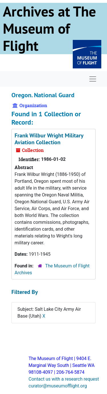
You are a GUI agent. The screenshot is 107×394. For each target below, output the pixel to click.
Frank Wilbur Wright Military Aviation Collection (49, 139)
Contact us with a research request (64, 379)
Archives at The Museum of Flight (49, 28)
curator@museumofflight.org (58, 386)
